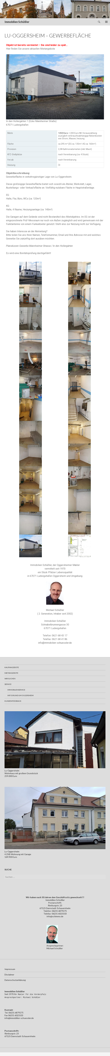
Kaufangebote (12, 667)
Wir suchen (10, 678)
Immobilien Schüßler (17, 21)
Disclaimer (9, 974)
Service (8, 684)
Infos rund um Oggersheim (21, 695)
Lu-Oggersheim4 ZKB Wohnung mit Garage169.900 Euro (18, 854)
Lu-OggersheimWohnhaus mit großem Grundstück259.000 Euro (21, 773)
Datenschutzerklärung (15, 980)
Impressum (10, 969)
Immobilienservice (16, 690)
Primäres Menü (106, 21)
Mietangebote (11, 673)
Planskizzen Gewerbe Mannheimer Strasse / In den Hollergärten (39, 245)
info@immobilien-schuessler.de (55, 642)
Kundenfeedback (13, 701)
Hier (8, 48)
